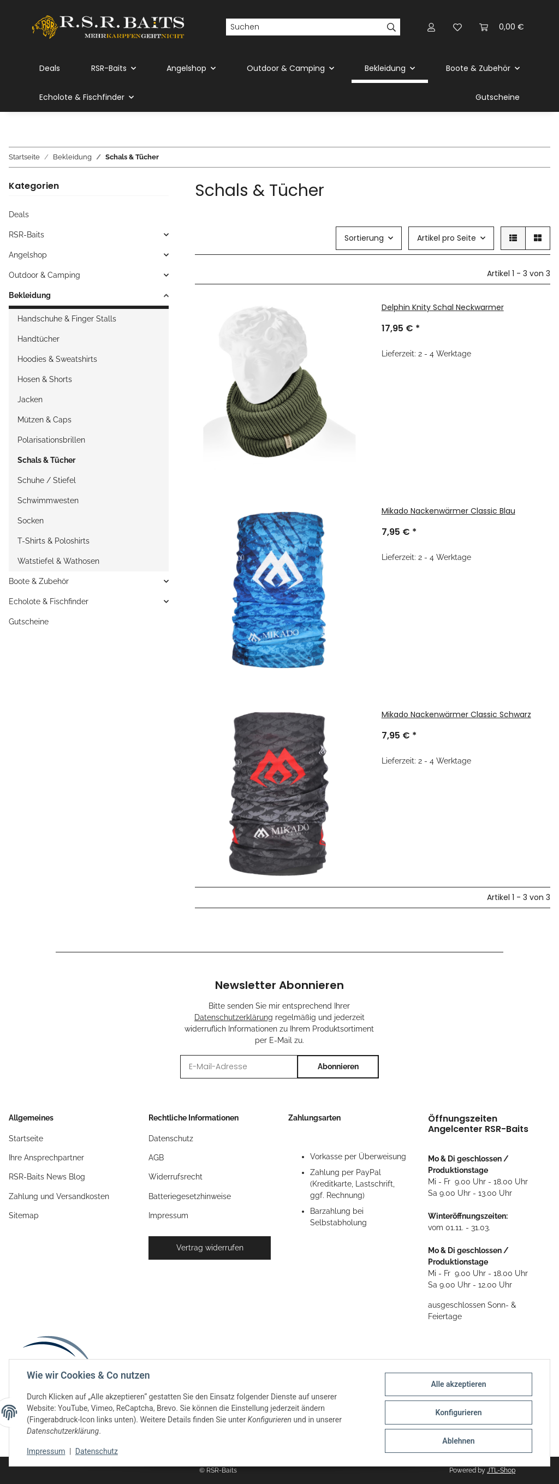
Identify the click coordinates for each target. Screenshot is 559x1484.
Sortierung (364, 238)
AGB (156, 1157)
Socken (30, 520)
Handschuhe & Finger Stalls (66, 318)
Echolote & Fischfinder (48, 601)
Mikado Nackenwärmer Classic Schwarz (456, 714)
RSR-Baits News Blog (47, 1176)
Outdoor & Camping (44, 275)
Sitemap (24, 1215)
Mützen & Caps (44, 419)
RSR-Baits (26, 234)
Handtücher (38, 339)
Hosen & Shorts (44, 379)
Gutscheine (29, 621)
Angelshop (28, 255)
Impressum (46, 1451)
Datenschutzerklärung (233, 1017)
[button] (431, 27)
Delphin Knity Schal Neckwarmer (443, 307)
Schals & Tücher (46, 460)
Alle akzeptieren (458, 1384)
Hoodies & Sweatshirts (57, 359)
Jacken (30, 399)
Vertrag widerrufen (209, 1247)
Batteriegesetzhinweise (189, 1196)
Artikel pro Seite (446, 238)
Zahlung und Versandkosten (59, 1196)
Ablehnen (458, 1441)
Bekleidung (30, 295)
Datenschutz (96, 1451)
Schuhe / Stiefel (46, 480)
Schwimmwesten (48, 500)
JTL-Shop (501, 1470)
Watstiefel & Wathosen (58, 561)
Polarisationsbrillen (51, 440)
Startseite (26, 1138)
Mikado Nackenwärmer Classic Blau (448, 510)
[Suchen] (304, 27)
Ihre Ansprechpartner (46, 1157)
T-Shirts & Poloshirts (53, 541)
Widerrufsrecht (175, 1176)
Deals (19, 214)
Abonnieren (338, 1066)
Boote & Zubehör (39, 581)
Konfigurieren (458, 1412)
